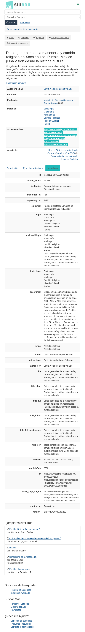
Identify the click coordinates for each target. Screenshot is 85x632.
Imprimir (25, 37)
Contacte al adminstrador (22, 627)
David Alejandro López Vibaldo (58, 89)
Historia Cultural (51, 121)
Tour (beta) (16, 610)
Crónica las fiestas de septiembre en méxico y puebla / (35, 538)
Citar (11, 37)
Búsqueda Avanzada (20, 593)
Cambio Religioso (52, 118)
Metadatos (53, 168)
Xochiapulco (49, 115)
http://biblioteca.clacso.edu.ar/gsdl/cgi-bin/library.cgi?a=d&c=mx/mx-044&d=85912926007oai (60, 140)
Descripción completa (16, 83)
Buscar (11, 22)
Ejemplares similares (33, 168)
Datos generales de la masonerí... (22, 29)
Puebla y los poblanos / (20, 569)
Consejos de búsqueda (21, 621)
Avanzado (25, 22)
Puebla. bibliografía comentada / (24, 529)
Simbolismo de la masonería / (23, 557)
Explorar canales (18, 607)
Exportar (40, 37)
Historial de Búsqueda (21, 590)
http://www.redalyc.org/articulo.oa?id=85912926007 (60, 131)
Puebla (47, 124)
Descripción (12, 168)
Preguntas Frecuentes (21, 624)
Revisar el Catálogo (20, 604)
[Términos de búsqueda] (42, 12)
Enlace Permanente (18, 43)
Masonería (49, 112)
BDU (8, 4)
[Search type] (42, 17)
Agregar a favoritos (60, 37)
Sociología (49, 109)
